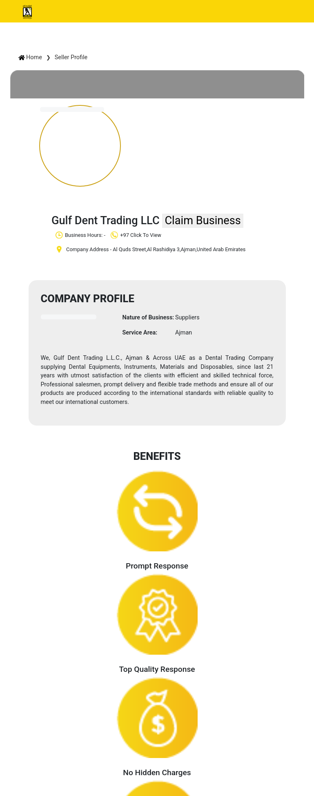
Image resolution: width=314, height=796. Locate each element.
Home (30, 57)
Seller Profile (71, 57)
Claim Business (203, 220)
